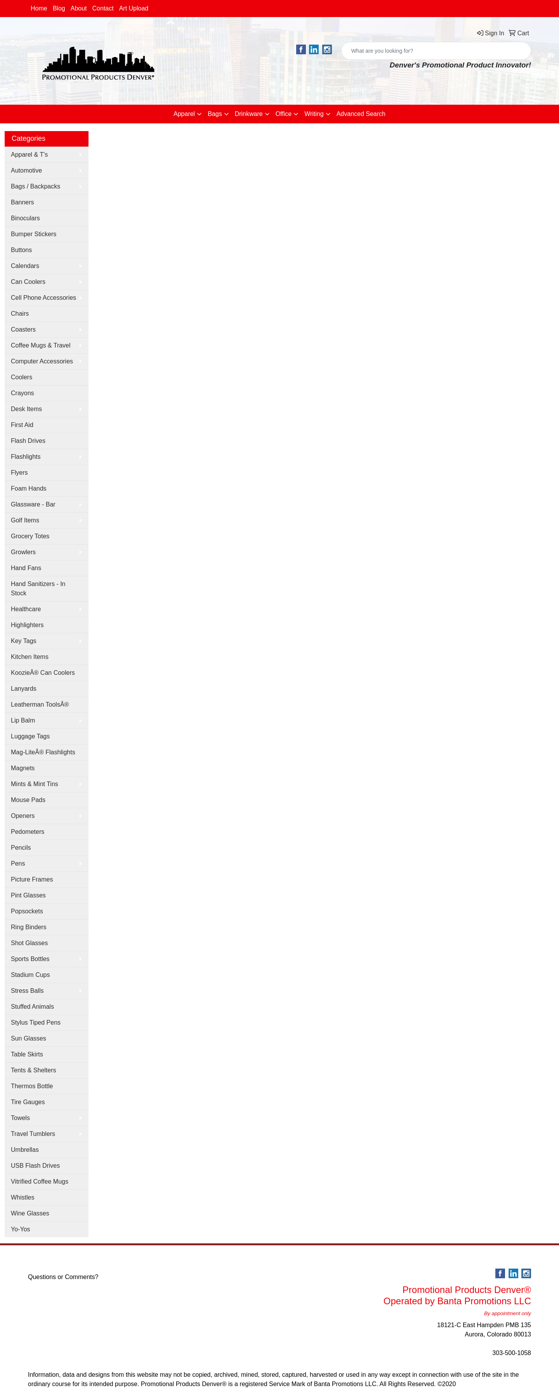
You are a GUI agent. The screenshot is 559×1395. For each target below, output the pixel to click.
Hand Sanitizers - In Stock (38, 588)
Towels (20, 1118)
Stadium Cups (30, 974)
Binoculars (25, 218)
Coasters (23, 329)
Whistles (22, 1197)
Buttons (21, 250)
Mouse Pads (28, 800)
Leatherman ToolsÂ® (40, 704)
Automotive (26, 170)
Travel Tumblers (33, 1134)
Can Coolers (28, 281)
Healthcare (26, 609)
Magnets (23, 768)
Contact (103, 8)
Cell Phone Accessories (43, 297)
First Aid (22, 425)
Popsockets (27, 911)
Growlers (23, 552)
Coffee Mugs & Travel (41, 345)
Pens (18, 863)
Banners (22, 202)
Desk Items (26, 409)
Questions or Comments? (63, 1277)
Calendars (25, 266)
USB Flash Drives (35, 1165)
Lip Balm (23, 720)
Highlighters (27, 625)
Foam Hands (29, 488)
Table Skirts (27, 1054)
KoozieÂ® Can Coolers (43, 672)
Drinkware (249, 114)
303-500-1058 (511, 1353)
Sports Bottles (30, 959)
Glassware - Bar (33, 504)
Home (39, 8)
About (79, 8)
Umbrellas (25, 1149)
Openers (23, 815)
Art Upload (134, 8)
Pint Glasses (28, 895)
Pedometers (27, 831)
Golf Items (25, 520)
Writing (314, 114)
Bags (215, 114)
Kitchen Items (30, 656)
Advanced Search (361, 114)
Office (284, 114)
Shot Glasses (29, 943)
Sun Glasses (28, 1038)
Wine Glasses (30, 1213)
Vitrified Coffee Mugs (39, 1181)
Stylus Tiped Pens (36, 1022)
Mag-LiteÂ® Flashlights (43, 752)
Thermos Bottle (32, 1086)
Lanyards (23, 688)
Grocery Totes (30, 536)
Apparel (184, 114)
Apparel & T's (29, 154)
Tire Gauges (28, 1102)
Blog (59, 8)
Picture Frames (32, 879)
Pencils (21, 847)
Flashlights (25, 456)
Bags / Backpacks (35, 186)
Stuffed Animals (32, 1006)
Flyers (19, 472)
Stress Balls (27, 990)
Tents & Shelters (33, 1070)
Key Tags (23, 641)
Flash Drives (28, 440)
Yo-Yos (20, 1229)
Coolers (21, 377)
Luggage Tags (30, 736)
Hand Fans (26, 568)
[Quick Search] (428, 51)
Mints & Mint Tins (34, 784)
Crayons (22, 393)
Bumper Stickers (33, 234)
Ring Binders (29, 927)
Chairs (20, 313)
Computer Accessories (42, 361)
